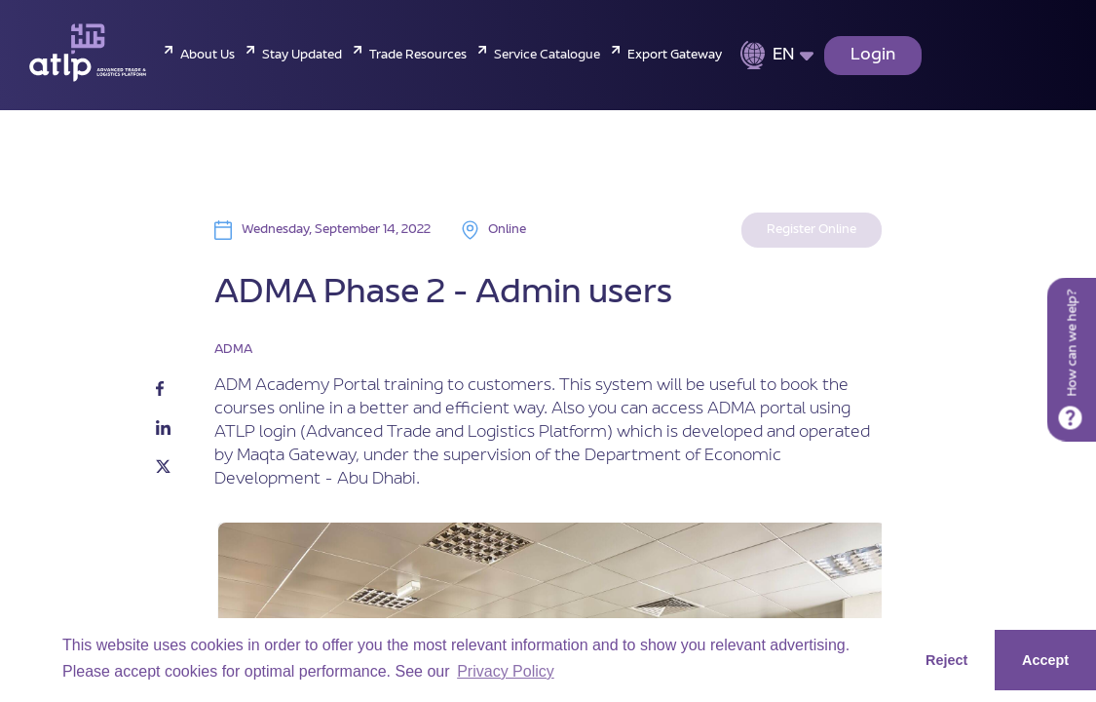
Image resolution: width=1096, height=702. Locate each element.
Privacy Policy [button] (505, 671)
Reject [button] (946, 660)
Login (872, 55)
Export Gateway (674, 55)
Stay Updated (302, 55)
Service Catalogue (547, 55)
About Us (207, 55)
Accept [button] (1045, 660)
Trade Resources (418, 55)
